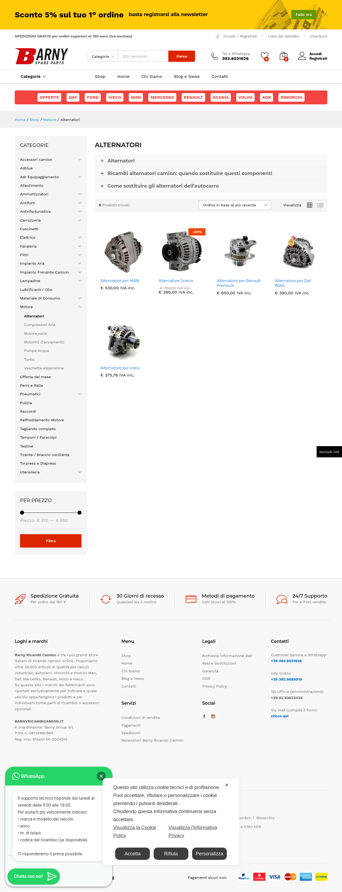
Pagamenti (131, 725)
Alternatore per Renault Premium (239, 283)
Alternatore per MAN (119, 280)
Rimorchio (265, 818)
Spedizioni (131, 733)
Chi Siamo (151, 76)
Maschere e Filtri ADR (241, 827)
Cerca (181, 56)
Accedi (229, 36)
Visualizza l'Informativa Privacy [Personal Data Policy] (192, 831)
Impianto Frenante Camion (44, 272)
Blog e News (187, 76)
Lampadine (30, 281)
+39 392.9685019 (286, 679)
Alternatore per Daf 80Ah (293, 283)
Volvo (245, 97)
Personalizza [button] (209, 853)
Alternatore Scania (176, 280)
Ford (93, 97)
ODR (206, 678)
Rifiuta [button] (171, 853)
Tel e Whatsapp (236, 53)
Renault (193, 97)
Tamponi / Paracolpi (38, 437)
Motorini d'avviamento (44, 342)
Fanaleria (28, 246)
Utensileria (30, 472)
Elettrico (28, 237)
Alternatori (34, 316)
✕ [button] (227, 785)
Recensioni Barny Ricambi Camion (153, 740)
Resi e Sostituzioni (219, 663)
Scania (221, 97)
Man (136, 97)
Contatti (219, 76)
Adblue (26, 168)
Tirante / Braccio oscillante (44, 455)
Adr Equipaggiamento (39, 177)
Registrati (248, 36)
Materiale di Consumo (40, 298)
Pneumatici (30, 394)
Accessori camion (36, 159)
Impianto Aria (32, 263)
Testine (26, 446)
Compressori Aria (39, 324)
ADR (266, 97)
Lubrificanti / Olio (36, 289)
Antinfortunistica (35, 211)
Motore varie (35, 333)
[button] (101, 776)
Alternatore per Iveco (119, 368)
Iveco (114, 97)
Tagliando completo (38, 429)
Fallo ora (304, 14)
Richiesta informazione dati (227, 656)
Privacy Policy (214, 686)
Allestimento (31, 185)
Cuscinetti (29, 229)
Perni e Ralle (31, 385)
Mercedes (162, 97)
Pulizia (26, 403)
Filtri (24, 255)
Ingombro (242, 818)
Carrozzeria (30, 220)
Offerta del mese (35, 377)
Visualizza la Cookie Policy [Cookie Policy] (134, 831)
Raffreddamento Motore (42, 420)
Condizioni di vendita (141, 717)
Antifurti (27, 203)
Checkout (318, 36)
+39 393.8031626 (286, 661)
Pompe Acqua (36, 350)
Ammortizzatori (34, 194)
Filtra (51, 541)
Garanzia (210, 671)
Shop (100, 76)
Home (123, 76)
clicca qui (280, 716)
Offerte (49, 97)
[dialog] (171, 821)
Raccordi (28, 411)
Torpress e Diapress (38, 463)
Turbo (29, 359)
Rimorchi (291, 97)
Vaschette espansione (44, 368)
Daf (73, 97)
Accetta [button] (133, 853)
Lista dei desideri (283, 36)
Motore (26, 307)
